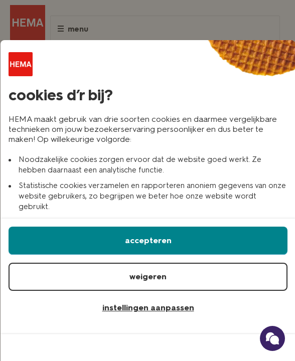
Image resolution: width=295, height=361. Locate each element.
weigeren (148, 276)
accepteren (148, 240)
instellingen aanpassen (148, 307)
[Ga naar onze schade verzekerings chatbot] (272, 338)
